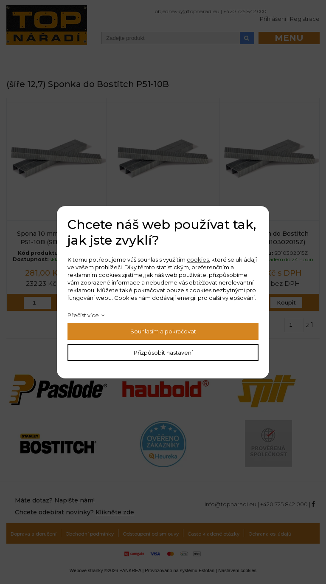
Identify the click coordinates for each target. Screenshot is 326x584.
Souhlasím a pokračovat (163, 331)
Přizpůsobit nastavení (163, 352)
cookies (198, 259)
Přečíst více (83, 315)
